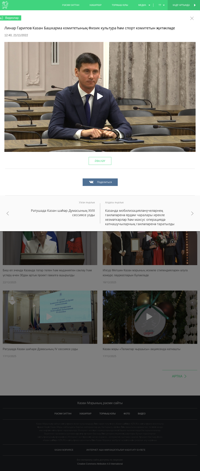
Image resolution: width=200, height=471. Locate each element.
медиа (142, 5)
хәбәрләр (95, 5)
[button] (100, 96)
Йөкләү (100, 161)
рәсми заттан (70, 5)
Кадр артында (181, 5)
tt (160, 5)
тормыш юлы (120, 5)
